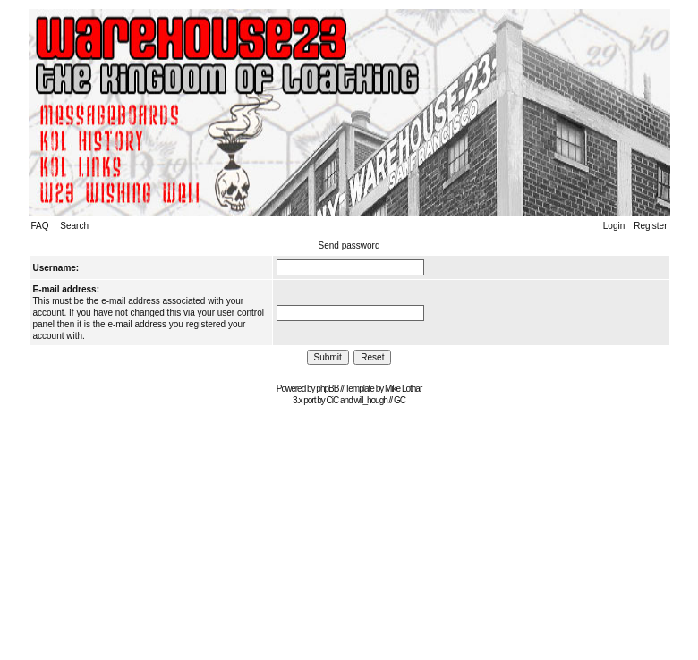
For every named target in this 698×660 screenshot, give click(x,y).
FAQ (40, 226)
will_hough (370, 400)
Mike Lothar (403, 388)
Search (74, 226)
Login (614, 226)
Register (650, 226)
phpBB (327, 388)
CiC (333, 400)
